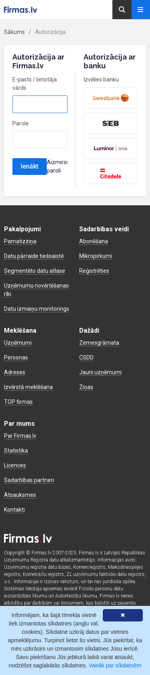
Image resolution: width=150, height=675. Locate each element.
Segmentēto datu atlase (34, 271)
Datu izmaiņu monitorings (36, 309)
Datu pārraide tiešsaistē (34, 256)
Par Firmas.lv (20, 436)
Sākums (14, 32)
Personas (16, 357)
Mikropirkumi (95, 256)
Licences (15, 465)
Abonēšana (93, 241)
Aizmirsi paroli (57, 166)
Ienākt (29, 166)
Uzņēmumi (18, 342)
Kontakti (14, 509)
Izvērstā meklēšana (28, 387)
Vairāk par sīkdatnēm (115, 665)
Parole (20, 123)
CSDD (86, 357)
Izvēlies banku (101, 79)
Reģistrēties (94, 271)
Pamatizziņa (20, 241)
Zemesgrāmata (99, 342)
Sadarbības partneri (29, 480)
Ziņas (86, 387)
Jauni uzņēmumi (100, 372)
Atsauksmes (20, 495)
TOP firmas (18, 402)
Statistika (16, 450)
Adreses (14, 372)
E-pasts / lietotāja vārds (34, 83)
